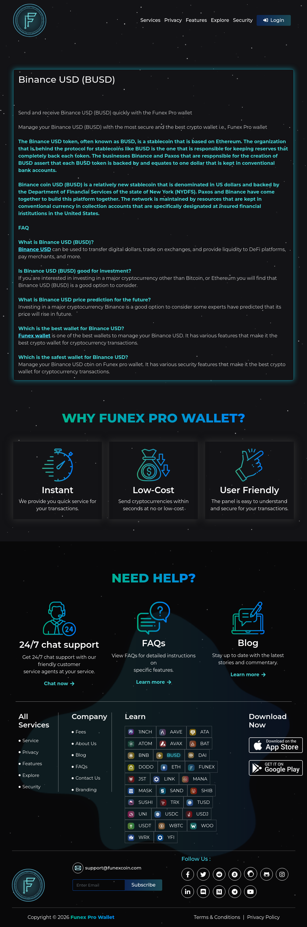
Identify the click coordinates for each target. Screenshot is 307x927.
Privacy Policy (263, 917)
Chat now (59, 683)
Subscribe (143, 885)
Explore (220, 20)
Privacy (173, 20)
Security (243, 20)
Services (150, 20)
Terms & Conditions (218, 917)
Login (273, 20)
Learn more (153, 682)
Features (196, 20)
